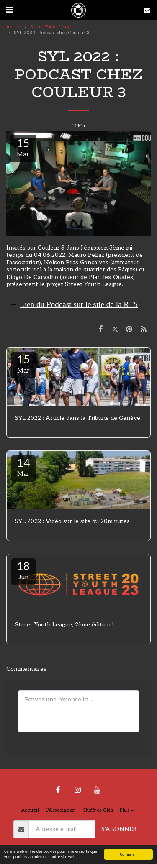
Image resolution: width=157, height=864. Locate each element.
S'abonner (118, 829)
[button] (9, 10)
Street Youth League (52, 27)
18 (23, 570)
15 (23, 363)
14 (23, 467)
